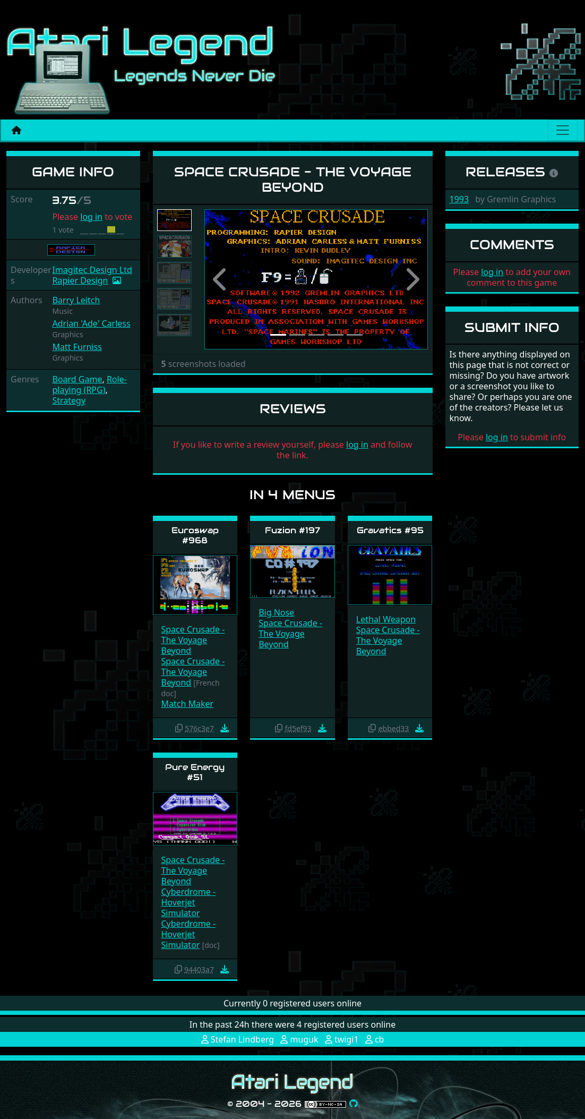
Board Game (77, 379)
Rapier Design (80, 280)
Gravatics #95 (390, 530)
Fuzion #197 (292, 530)
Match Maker (187, 704)
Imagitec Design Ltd (92, 270)
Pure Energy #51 (195, 772)
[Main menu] (563, 130)
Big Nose (276, 612)
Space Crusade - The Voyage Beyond (193, 639)
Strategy (68, 400)
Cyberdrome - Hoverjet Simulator (188, 902)
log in (91, 217)
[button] (221, 279)
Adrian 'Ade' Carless (91, 323)
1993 (459, 199)
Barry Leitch (76, 300)
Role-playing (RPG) (89, 384)
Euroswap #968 (195, 535)
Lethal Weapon (386, 619)
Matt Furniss (76, 347)
